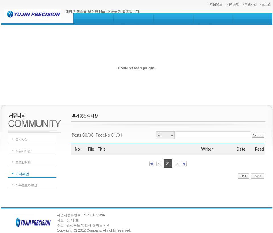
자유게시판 (23, 151)
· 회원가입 (250, 4)
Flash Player (108, 11)
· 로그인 (265, 4)
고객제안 (22, 174)
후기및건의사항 (85, 116)
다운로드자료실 (26, 185)
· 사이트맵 (232, 4)
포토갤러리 (23, 163)
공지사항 (21, 140)
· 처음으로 (215, 4)
